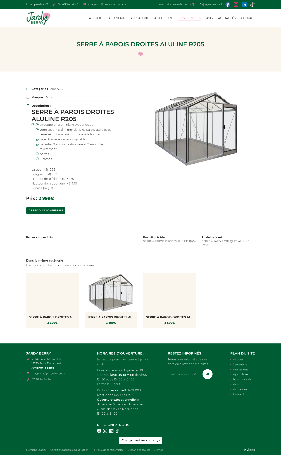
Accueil (95, 18)
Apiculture (163, 18)
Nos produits (189, 18)
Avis (209, 18)
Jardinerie (116, 18)
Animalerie (139, 18)
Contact (248, 18)
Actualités (227, 18)
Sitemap (170, 450)
